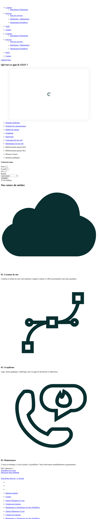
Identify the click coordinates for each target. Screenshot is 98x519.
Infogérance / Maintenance (19, 19)
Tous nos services (16, 15)
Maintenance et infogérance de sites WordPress (22, 507)
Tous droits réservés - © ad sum (12, 478)
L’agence (8, 8)
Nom (3, 167)
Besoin (3, 174)
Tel (2, 171)
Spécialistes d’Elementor (19, 10)
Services (8, 13)
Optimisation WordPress (19, 23)
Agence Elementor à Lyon (15, 501)
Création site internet (13, 504)
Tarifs (7, 26)
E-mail (3, 169)
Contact (8, 30)
